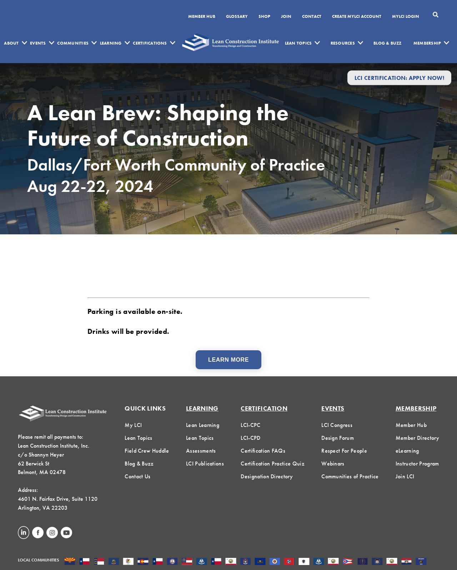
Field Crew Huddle (147, 450)
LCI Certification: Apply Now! (399, 77)
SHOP (264, 16)
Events (38, 43)
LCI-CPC (250, 425)
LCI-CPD (250, 438)
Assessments (201, 450)
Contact (311, 16)
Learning (111, 43)
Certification (264, 408)
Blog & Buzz (387, 43)
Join (286, 16)
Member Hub (201, 16)
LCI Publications (205, 463)
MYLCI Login (405, 16)
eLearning (407, 450)
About (11, 43)
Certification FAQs (263, 450)
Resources (343, 43)
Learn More (228, 360)
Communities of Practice (349, 476)
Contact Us (137, 476)
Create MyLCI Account (356, 16)
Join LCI (405, 476)
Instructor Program (417, 463)
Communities (73, 43)
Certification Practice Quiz (273, 463)
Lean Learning (202, 425)
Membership (427, 43)
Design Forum (337, 438)
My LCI (133, 425)
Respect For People (344, 450)
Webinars (333, 463)
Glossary (237, 16)
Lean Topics (298, 43)
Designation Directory (267, 476)
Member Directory (417, 438)
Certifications (150, 43)
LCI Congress (336, 425)
